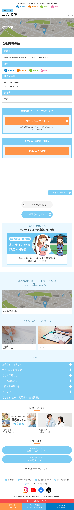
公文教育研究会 (63, 480)
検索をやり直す (37, 214)
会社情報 (11, 480)
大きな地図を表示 (60, 192)
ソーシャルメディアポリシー (38, 484)
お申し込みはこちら (37, 121)
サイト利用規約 (26, 480)
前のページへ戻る (37, 205)
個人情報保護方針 (44, 480)
